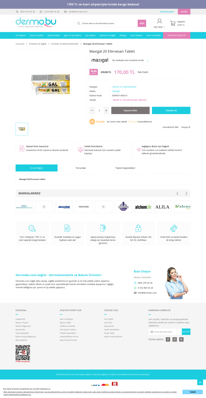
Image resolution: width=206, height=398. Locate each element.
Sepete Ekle (130, 110)
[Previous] (177, 193)
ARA (142, 23)
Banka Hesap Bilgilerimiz (26, 336)
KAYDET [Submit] (186, 331)
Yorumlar (81, 168)
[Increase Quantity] (106, 110)
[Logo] (36, 23)
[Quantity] (99, 110)
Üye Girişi (108, 322)
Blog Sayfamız (21, 340)
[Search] (110, 23)
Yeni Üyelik (108, 319)
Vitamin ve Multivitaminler (124, 86)
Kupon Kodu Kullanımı (113, 336)
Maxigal (116, 91)
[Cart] (177, 23)
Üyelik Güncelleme (111, 329)
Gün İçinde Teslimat (68, 329)
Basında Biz (20, 329)
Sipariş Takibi (65, 322)
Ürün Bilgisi (36, 168)
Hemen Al (171, 110)
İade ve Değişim (66, 319)
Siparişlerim (109, 326)
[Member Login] (159, 23)
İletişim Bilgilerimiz (23, 326)
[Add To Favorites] (170, 127)
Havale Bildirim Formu (69, 336)
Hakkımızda (20, 319)
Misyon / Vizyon (22, 322)
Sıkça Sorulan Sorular (68, 340)
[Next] (186, 193)
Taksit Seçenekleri (125, 168)
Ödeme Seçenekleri (68, 333)
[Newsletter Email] (169, 332)
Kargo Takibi (109, 333)
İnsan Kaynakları (22, 333)
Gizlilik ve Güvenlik (67, 326)
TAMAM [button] (193, 392)
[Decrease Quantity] (92, 110)
